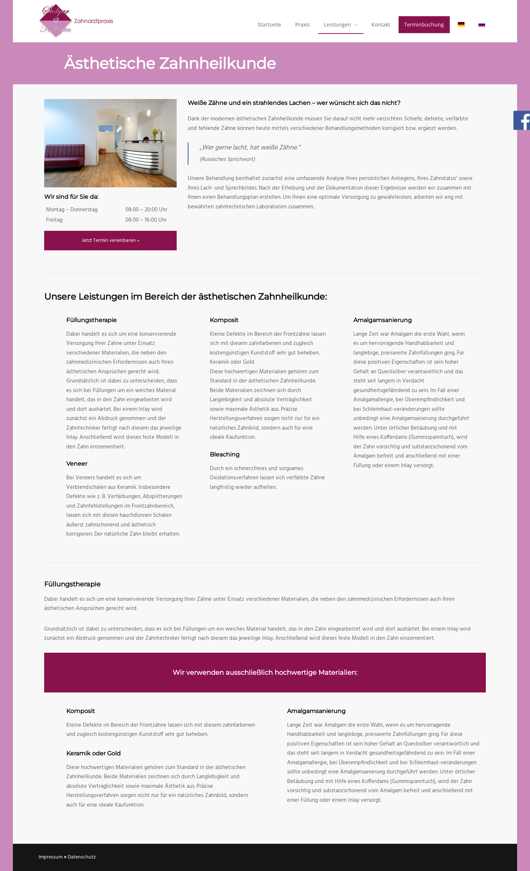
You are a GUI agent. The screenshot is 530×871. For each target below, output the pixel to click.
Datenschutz (82, 857)
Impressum (51, 857)
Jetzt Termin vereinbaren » (110, 240)
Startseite (269, 24)
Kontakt (380, 24)
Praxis (302, 24)
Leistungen (337, 24)
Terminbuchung (424, 24)
